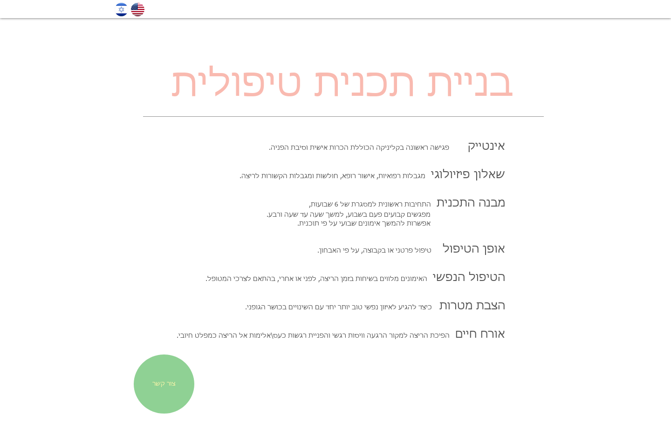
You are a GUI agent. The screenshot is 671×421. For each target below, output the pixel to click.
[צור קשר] (164, 384)
